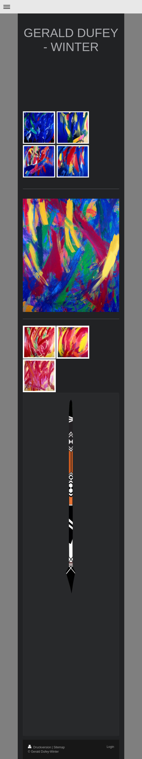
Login (110, 747)
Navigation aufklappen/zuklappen (71, 6)
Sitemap (59, 747)
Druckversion (40, 747)
